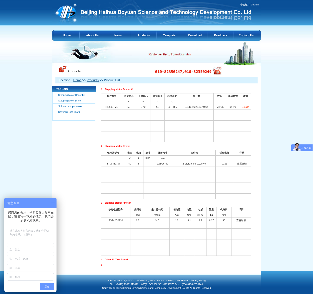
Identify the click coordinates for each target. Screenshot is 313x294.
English (255, 4)
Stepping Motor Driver (70, 100)
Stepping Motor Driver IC (71, 95)
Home (67, 35)
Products (144, 35)
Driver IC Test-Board (69, 112)
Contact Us (246, 35)
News (118, 35)
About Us (92, 35)
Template (169, 35)
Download (195, 35)
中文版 (244, 4)
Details (245, 107)
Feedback (220, 35)
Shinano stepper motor (70, 106)
